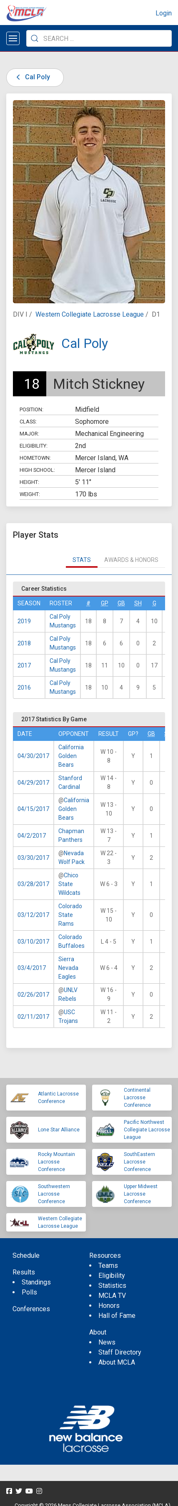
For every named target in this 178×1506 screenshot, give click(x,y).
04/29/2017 (33, 782)
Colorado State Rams (70, 915)
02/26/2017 (33, 994)
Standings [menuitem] (36, 1282)
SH (138, 603)
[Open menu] (13, 38)
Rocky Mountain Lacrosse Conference (56, 1161)
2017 (24, 665)
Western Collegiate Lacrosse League (89, 314)
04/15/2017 (33, 809)
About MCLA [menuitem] (116, 1362)
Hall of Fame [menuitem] (116, 1316)
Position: (31, 409)
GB (121, 603)
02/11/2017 (33, 1016)
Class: (28, 421)
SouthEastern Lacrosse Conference (139, 1161)
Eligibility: (34, 446)
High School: (37, 470)
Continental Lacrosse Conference (137, 1097)
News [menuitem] (106, 1342)
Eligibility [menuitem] (111, 1275)
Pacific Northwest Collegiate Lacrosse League (147, 1129)
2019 (24, 621)
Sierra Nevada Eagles (68, 968)
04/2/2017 (32, 835)
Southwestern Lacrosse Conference (54, 1194)
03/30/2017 (33, 857)
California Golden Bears (71, 756)
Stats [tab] (82, 560)
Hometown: (35, 458)
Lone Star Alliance (59, 1130)
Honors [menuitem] (109, 1306)
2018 (24, 643)
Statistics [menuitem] (112, 1285)
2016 (24, 687)
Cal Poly (31, 77)
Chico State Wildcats (69, 884)
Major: (29, 434)
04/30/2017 (33, 756)
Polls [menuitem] (29, 1292)
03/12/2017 (33, 915)
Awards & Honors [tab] (131, 560)
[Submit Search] (34, 38)
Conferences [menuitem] (31, 1309)
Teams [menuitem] (108, 1265)
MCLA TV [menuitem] (112, 1295)
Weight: (30, 494)
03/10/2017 (33, 941)
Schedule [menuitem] (26, 1255)
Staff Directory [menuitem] (119, 1352)
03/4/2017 (32, 968)
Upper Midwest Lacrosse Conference (141, 1194)
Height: (29, 482)
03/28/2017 (33, 884)
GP (104, 603)
